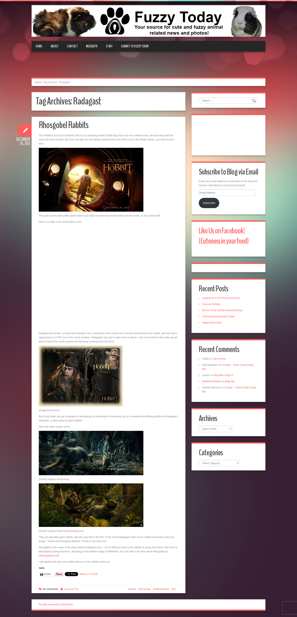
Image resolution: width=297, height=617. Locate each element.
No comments (50, 589)
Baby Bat (230, 381)
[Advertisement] (148, 67)
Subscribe (209, 202)
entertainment (161, 589)
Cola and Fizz (71, 589)
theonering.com (74, 531)
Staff (109, 46)
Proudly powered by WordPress (56, 604)
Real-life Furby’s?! (223, 375)
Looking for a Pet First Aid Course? (221, 298)
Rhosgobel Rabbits (63, 125)
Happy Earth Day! (212, 322)
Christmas (145, 589)
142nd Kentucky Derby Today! (218, 316)
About (54, 46)
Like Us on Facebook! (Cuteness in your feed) (224, 236)
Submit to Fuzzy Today (135, 46)
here (56, 410)
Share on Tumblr (89, 574)
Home (39, 46)
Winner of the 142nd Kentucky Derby (222, 310)
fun (174, 589)
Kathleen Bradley (211, 381)
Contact (72, 46)
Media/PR (91, 46)
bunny (132, 589)
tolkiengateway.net (49, 555)
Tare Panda (219, 358)
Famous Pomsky (211, 304)
